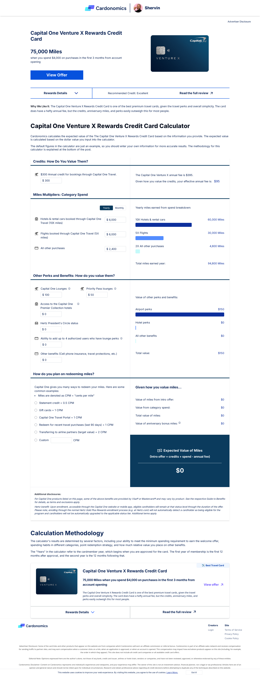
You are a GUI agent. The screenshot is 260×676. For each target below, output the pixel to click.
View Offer (56, 75)
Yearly (106, 207)
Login (211, 630)
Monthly (119, 207)
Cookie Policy (232, 638)
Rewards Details (80, 612)
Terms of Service (233, 630)
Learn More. (172, 672)
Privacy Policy (232, 634)
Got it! (194, 672)
